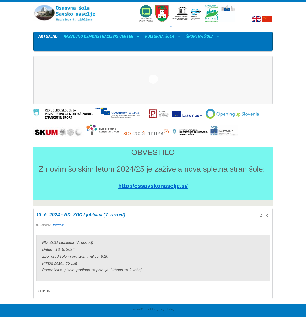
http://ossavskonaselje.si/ (153, 186)
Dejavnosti (58, 225)
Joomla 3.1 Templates (143, 309)
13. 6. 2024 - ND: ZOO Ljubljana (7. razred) (80, 215)
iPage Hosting (166, 309)
